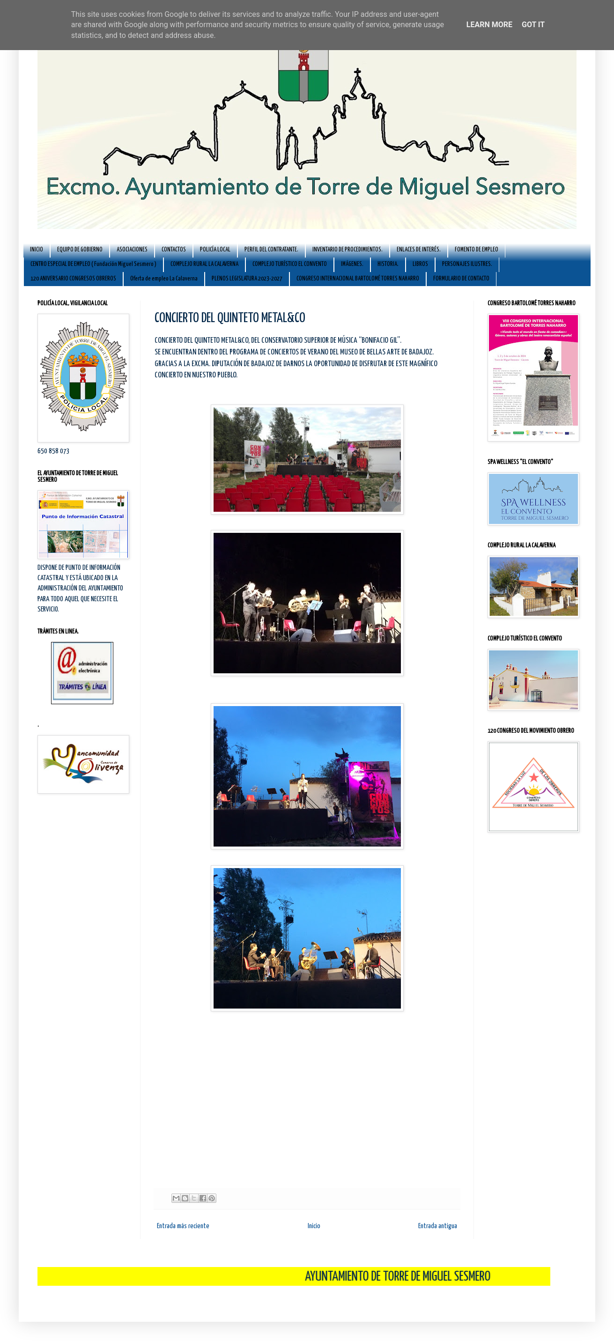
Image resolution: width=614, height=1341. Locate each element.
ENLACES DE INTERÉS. (419, 250)
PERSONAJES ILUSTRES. (467, 264)
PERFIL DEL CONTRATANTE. (271, 250)
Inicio (314, 1226)
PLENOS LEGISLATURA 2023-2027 (247, 279)
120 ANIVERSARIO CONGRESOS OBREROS (73, 279)
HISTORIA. (388, 264)
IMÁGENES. (352, 264)
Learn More (489, 24)
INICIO (36, 250)
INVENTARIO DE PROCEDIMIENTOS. (347, 250)
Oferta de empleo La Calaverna (164, 279)
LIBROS (420, 264)
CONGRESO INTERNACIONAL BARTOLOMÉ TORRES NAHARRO (357, 279)
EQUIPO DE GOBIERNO (80, 250)
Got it (533, 24)
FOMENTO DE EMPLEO (476, 250)
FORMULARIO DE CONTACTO (461, 279)
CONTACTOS (174, 250)
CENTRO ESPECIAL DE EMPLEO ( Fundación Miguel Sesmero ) (93, 264)
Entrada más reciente (183, 1226)
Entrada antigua (437, 1226)
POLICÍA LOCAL (215, 250)
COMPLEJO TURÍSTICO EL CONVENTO (289, 264)
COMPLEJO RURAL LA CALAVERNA (204, 264)
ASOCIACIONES (132, 250)
